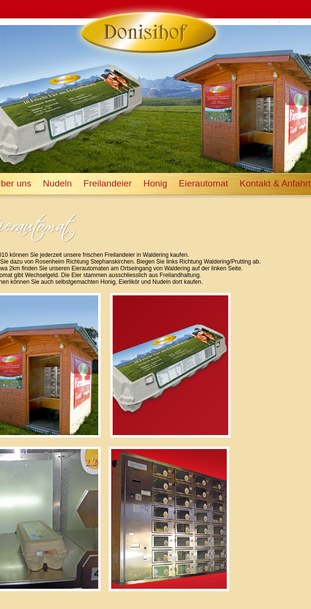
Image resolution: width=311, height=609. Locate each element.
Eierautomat (203, 183)
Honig (155, 183)
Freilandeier (107, 183)
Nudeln (57, 183)
